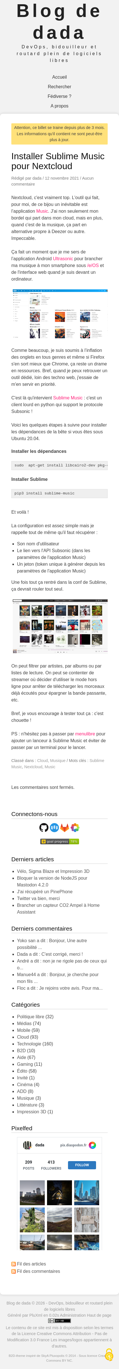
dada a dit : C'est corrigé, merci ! (50, 954)
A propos (59, 106)
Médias (24, 1023)
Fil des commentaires (38, 1271)
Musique (57, 760)
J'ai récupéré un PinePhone (45, 891)
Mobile (23, 1030)
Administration (73, 1315)
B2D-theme (17, 1355)
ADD (22, 1091)
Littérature (27, 1105)
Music (42, 211)
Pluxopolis (57, 1355)
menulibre (85, 733)
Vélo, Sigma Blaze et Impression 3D (53, 871)
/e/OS (93, 265)
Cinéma (25, 1084)
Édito (22, 1071)
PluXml (35, 1315)
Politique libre (30, 1016)
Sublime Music (68, 397)
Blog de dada (19, 1303)
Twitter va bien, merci (38, 898)
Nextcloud (33, 767)
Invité (22, 1077)
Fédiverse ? (59, 96)
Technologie (29, 1043)
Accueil (59, 77)
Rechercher (59, 86)
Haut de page (99, 1315)
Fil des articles (31, 1264)
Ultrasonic (63, 258)
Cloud (42, 760)
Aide (21, 1057)
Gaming (25, 1064)
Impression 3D (31, 1111)
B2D (21, 1050)
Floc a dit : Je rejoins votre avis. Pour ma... (60, 988)
